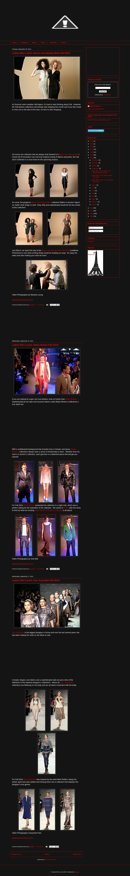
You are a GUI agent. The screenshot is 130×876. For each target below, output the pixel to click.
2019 (91, 144)
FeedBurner (107, 95)
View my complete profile (96, 109)
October (94, 166)
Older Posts (77, 854)
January (94, 204)
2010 (91, 216)
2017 (91, 149)
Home (15, 42)
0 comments (40, 305)
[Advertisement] (46, 322)
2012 (91, 211)
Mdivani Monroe (95, 106)
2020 (91, 141)
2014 (91, 157)
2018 (91, 146)
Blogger (76, 872)
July (93, 188)
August (94, 185)
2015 (91, 155)
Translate (91, 241)
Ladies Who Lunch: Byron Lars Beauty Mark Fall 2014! (41, 53)
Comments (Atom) (50, 859)
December (95, 160)
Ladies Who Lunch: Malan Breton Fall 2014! (35, 345)
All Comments (94, 231)
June (93, 190)
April (93, 196)
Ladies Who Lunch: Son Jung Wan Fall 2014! (36, 580)
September (95, 168)
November (95, 163)
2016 (91, 152)
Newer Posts (16, 854)
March (94, 199)
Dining (34, 42)
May (93, 193)
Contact (63, 42)
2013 (91, 208)
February (95, 202)
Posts (91, 228)
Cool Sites (52, 42)
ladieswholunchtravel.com (22, 300)
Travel (43, 42)
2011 (91, 213)
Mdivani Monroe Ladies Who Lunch (99, 120)
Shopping (24, 42)
